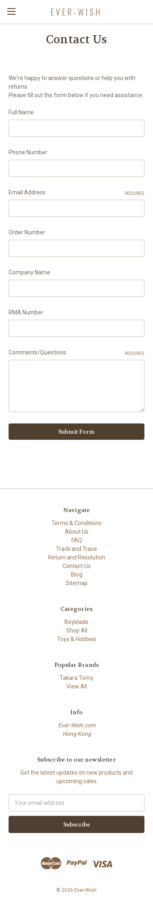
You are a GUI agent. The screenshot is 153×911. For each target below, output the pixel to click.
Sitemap (77, 583)
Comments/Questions (76, 352)
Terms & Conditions (76, 523)
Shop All (76, 630)
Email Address (76, 192)
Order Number (27, 232)
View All (77, 686)
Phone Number (28, 152)
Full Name (21, 112)
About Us (77, 531)
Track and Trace (76, 549)
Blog (76, 574)
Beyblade (76, 622)
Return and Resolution (76, 557)
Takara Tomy (76, 678)
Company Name (29, 272)
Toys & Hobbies (76, 639)
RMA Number (26, 312)
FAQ (76, 540)
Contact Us (76, 566)
